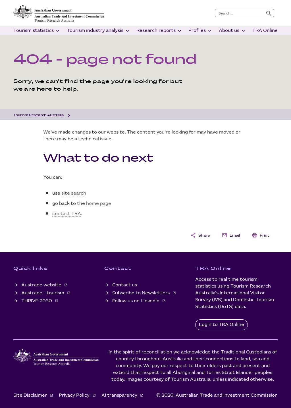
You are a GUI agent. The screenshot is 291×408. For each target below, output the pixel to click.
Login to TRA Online (221, 324)
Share (200, 235)
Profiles (200, 31)
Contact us (124, 285)
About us (232, 31)
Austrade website (42, 285)
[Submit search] (269, 13)
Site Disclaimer (30, 395)
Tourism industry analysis (98, 31)
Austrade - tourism (43, 293)
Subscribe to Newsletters (141, 293)
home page (98, 203)
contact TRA (66, 213)
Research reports (159, 31)
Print (260, 235)
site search (73, 193)
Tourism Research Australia (38, 115)
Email (231, 235)
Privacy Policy (75, 395)
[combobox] (239, 13)
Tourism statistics (37, 31)
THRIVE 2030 (37, 301)
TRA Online (265, 30)
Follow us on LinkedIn (136, 301)
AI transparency (119, 395)
